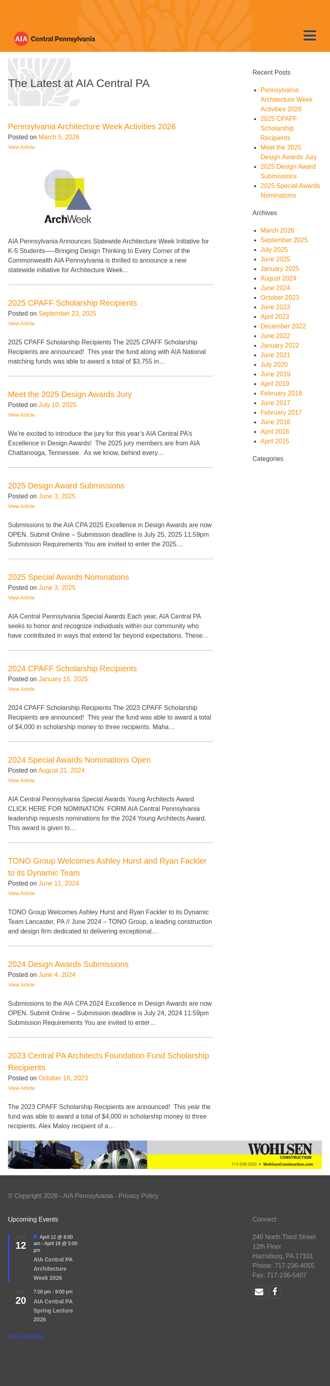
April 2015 (274, 441)
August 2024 (278, 278)
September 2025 (284, 240)
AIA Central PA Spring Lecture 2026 (53, 1310)
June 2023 (275, 307)
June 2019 (275, 374)
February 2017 (281, 412)
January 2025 (279, 268)
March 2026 (277, 230)
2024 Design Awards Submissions (68, 964)
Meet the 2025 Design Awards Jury (70, 394)
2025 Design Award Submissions (66, 485)
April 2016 (274, 431)
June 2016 (275, 422)
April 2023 (274, 316)
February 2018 (281, 393)
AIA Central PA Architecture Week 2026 (53, 1268)
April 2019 (274, 383)
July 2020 (274, 364)
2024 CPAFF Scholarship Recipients (72, 668)
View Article (21, 147)
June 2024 (275, 288)
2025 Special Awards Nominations (68, 577)
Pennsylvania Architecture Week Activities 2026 (92, 126)
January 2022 (279, 345)
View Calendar (26, 1336)
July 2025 (274, 249)
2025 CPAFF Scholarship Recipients (72, 303)
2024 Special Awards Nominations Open (79, 759)
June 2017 (275, 402)
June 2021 (275, 355)
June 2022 (275, 335)
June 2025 (275, 259)
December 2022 (283, 326)
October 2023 (279, 297)
